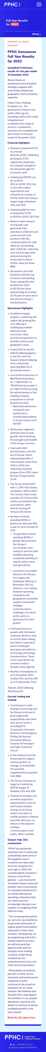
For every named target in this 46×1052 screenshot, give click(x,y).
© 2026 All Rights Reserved (23, 1048)
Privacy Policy (25, 1045)
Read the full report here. (22, 1017)
